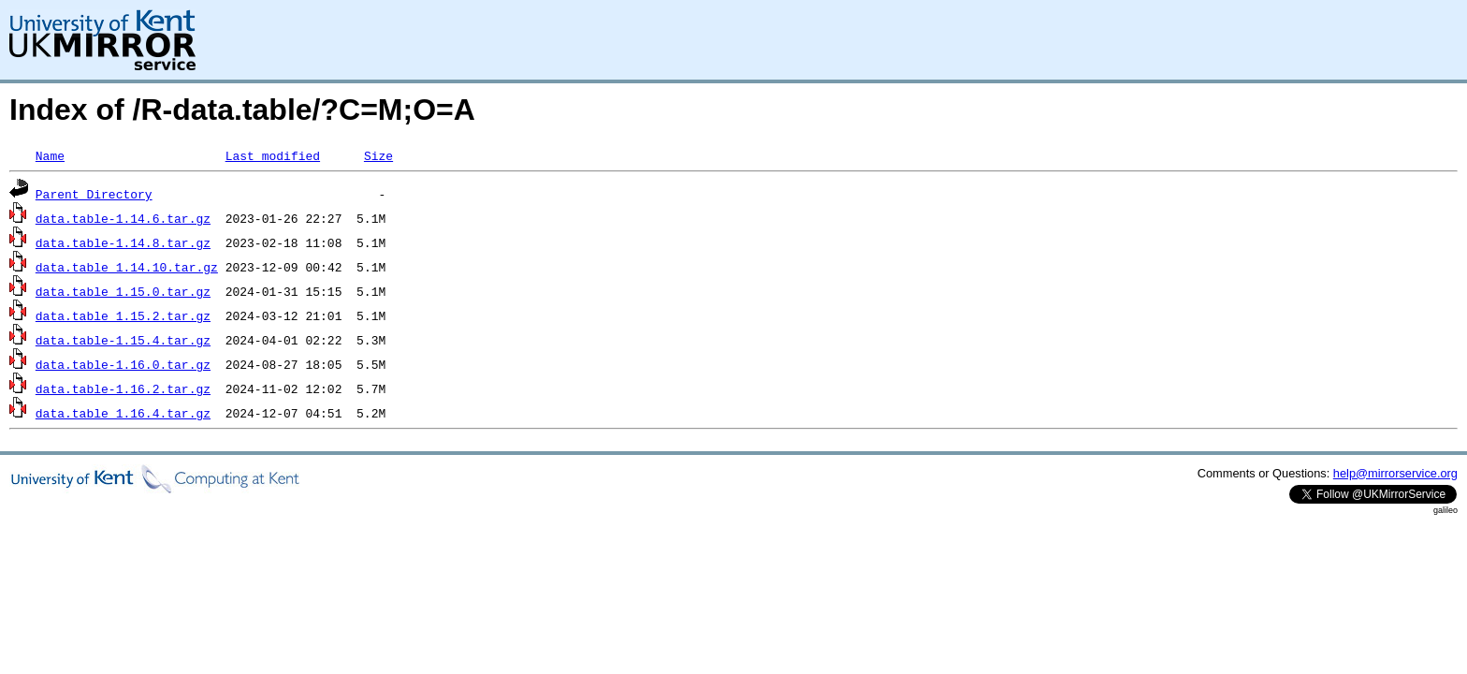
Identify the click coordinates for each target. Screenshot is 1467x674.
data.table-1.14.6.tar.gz (123, 218)
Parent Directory (94, 193)
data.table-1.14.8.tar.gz (123, 242)
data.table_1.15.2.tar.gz (123, 315)
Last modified (272, 155)
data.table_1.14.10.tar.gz (127, 266)
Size (378, 155)
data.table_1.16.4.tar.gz (123, 412)
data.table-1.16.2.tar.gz (123, 388)
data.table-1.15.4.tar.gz (123, 339)
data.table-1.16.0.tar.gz (123, 364)
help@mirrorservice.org (1395, 473)
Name (50, 155)
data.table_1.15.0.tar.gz (123, 291)
